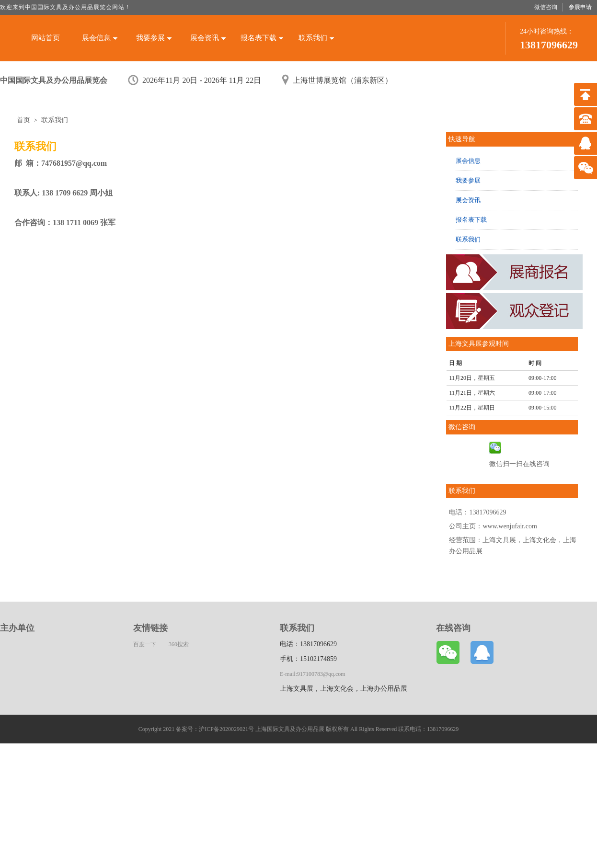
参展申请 (580, 7)
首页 (23, 120)
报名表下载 (262, 38)
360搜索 (179, 644)
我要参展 (154, 38)
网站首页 (45, 38)
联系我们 (316, 38)
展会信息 (99, 38)
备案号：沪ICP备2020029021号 (215, 729)
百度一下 (144, 644)
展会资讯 (208, 38)
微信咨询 (545, 7)
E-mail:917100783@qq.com (312, 674)
